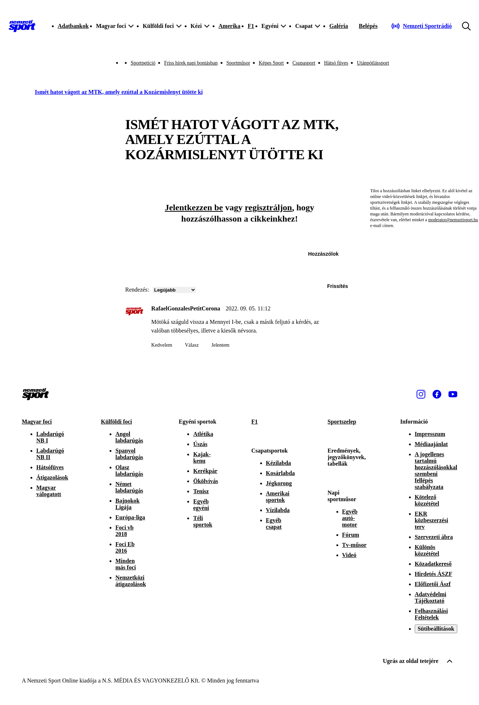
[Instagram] (421, 394)
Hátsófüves (50, 467)
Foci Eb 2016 (125, 547)
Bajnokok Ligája (127, 504)
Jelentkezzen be (194, 207)
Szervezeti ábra (434, 537)
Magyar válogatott (48, 491)
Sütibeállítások (436, 629)
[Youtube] (453, 394)
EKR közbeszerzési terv (431, 520)
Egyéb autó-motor (350, 518)
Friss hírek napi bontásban (190, 63)
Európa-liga (130, 517)
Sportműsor (238, 63)
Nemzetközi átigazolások (130, 580)
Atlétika (203, 434)
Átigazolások (52, 477)
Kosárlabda (280, 473)
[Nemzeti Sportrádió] (421, 26)
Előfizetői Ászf (433, 584)
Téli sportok (202, 521)
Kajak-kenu (201, 457)
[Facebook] (437, 394)
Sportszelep (342, 422)
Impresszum (430, 434)
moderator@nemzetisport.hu (453, 219)
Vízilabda (278, 510)
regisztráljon (268, 207)
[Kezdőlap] (22, 26)
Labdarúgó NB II (50, 454)
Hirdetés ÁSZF (434, 574)
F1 (250, 26)
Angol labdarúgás (129, 437)
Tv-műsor (354, 545)
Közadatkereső (433, 564)
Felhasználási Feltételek (431, 614)
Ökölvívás (205, 481)
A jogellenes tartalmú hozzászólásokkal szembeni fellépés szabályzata (436, 470)
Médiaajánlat (431, 444)
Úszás (200, 444)
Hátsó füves (336, 63)
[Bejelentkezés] (368, 26)
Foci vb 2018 (124, 530)
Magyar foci (37, 422)
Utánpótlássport (373, 63)
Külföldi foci (116, 422)
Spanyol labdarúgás (129, 454)
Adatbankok (73, 26)
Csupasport (303, 63)
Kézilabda (278, 463)
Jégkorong (279, 483)
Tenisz (201, 491)
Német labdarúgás (129, 487)
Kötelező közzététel (427, 500)
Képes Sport (271, 63)
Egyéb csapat (274, 523)
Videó (349, 555)
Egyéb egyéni (201, 504)
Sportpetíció (143, 63)
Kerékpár (205, 471)
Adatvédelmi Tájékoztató (430, 597)
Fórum (350, 535)
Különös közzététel (427, 550)
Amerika (229, 26)
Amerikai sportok (278, 496)
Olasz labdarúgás (129, 470)
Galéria (338, 26)
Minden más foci (125, 564)
